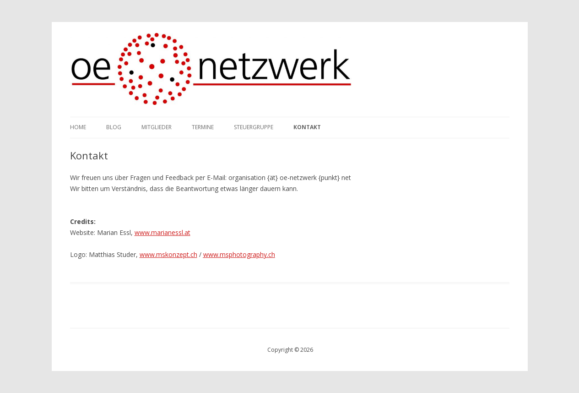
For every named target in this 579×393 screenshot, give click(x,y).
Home (78, 127)
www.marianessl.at (162, 232)
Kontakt (307, 127)
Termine (203, 127)
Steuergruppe (253, 127)
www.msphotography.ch (239, 254)
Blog (113, 127)
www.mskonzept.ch (168, 254)
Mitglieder (156, 127)
